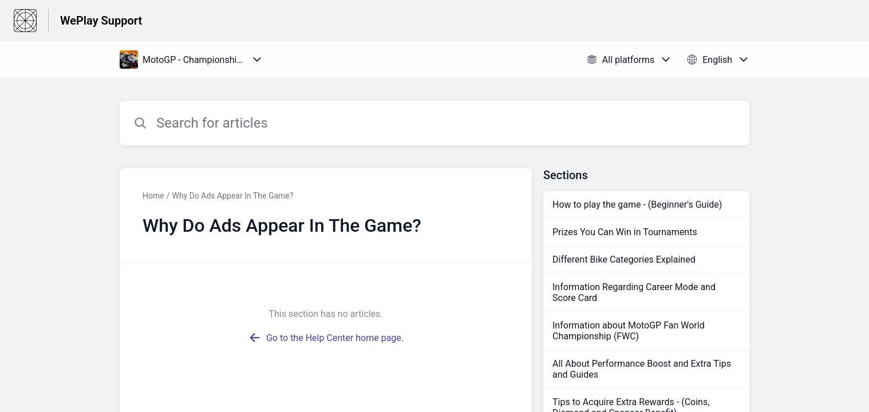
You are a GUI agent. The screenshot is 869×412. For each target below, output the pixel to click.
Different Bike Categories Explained (624, 259)
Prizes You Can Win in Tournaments (624, 232)
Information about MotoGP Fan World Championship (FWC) (628, 331)
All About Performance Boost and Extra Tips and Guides (641, 369)
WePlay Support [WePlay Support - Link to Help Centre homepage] (101, 20)
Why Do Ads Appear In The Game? (232, 195)
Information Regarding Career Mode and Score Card (634, 292)
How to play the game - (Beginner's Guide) (637, 204)
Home (153, 195)
